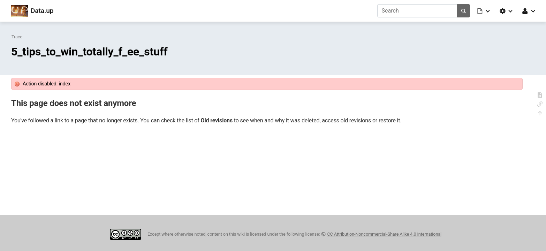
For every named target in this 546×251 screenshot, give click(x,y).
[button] (484, 11)
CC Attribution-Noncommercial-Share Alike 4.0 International (384, 234)
